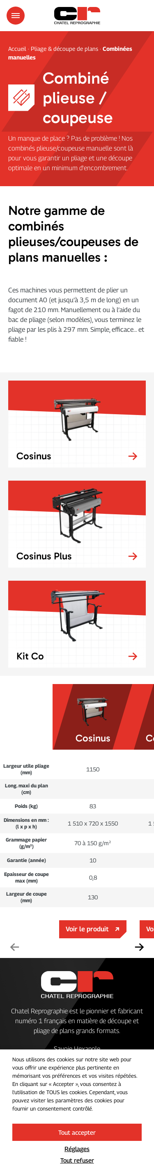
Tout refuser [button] (77, 1160)
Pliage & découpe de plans (64, 48)
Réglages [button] (77, 1148)
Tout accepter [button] (77, 1132)
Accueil (18, 48)
